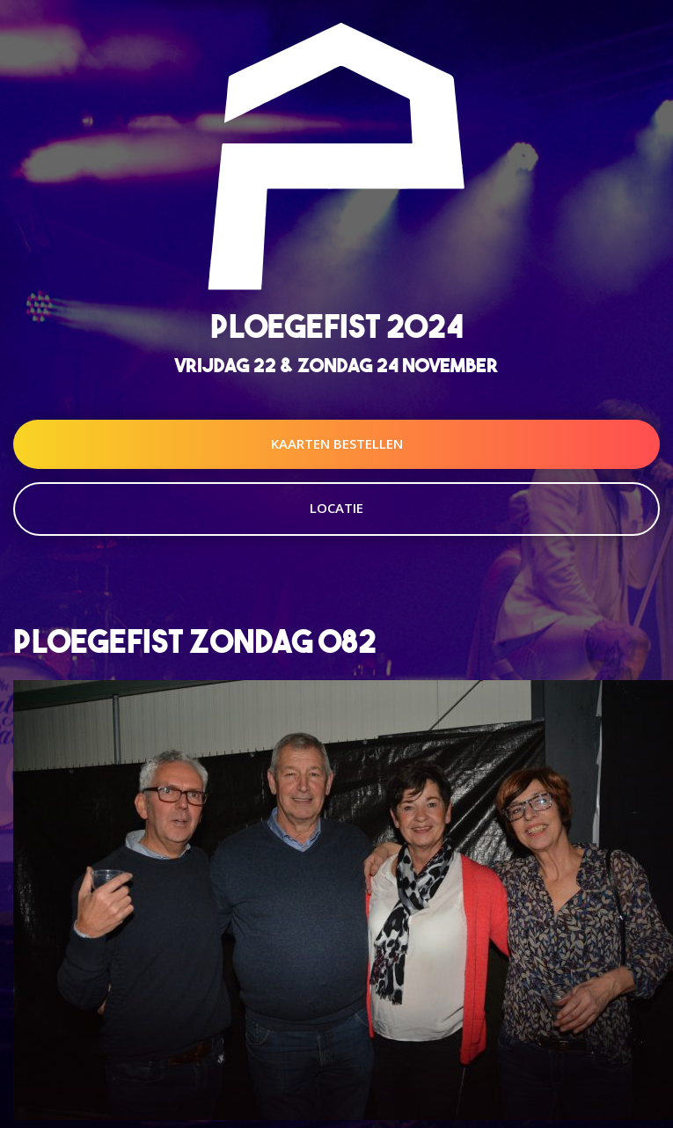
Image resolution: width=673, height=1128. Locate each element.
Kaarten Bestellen (337, 443)
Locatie (336, 507)
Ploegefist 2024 (337, 326)
